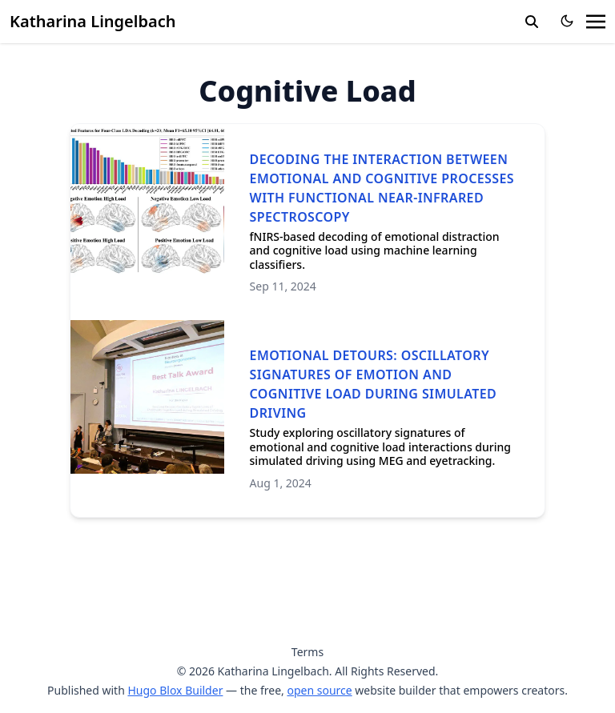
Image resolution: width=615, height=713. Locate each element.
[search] (532, 21)
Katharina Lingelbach (92, 21)
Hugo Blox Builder (175, 690)
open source (319, 690)
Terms (307, 651)
